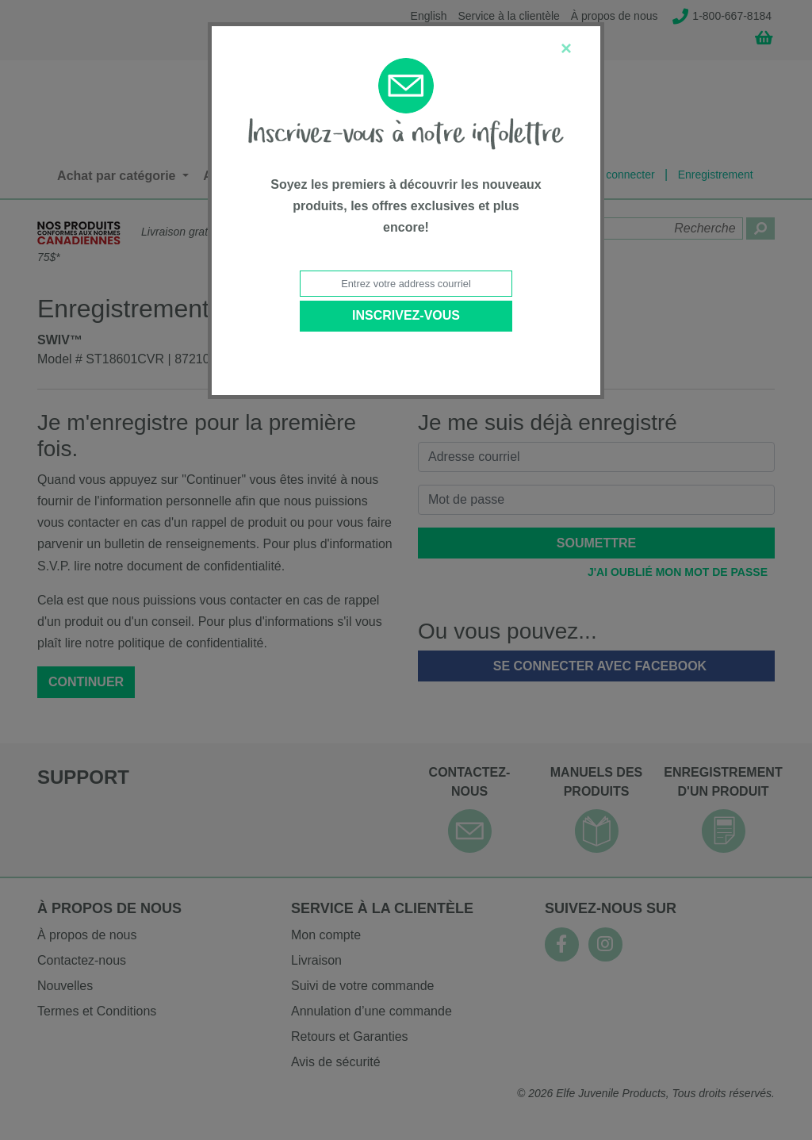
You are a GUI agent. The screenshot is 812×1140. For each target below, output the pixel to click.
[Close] (566, 48)
